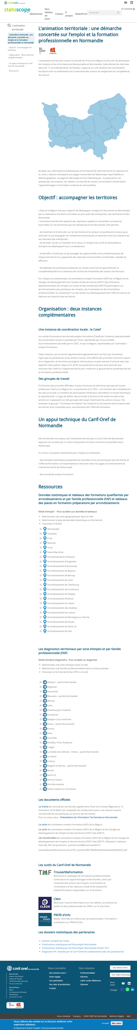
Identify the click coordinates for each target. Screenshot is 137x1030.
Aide (128, 1016)
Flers (47, 733)
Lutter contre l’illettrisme (90, 980)
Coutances (50, 715)
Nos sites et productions (59, 984)
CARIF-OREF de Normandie (95, 1016)
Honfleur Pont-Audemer (57, 742)
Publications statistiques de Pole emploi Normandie (69, 944)
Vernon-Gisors (52, 780)
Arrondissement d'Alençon (59, 557)
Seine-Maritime (53, 552)
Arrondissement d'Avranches (60, 566)
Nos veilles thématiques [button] (121, 974)
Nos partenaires (56, 980)
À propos (69, 14)
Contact (59, 13)
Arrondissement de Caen (58, 580)
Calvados (50, 534)
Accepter (105, 1024)
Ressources (14, 71)
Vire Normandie (53, 784)
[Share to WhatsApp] (127, 989)
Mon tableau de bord (49, 14)
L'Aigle (48, 747)
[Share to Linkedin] (132, 989)
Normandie (51, 529)
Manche (49, 543)
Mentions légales (117, 1016)
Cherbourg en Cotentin (57, 710)
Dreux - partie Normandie (58, 724)
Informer (84, 976)
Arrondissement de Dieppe (59, 594)
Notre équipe (54, 976)
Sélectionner (36, 13)
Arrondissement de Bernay (59, 575)
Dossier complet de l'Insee (55, 940)
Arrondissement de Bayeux (59, 571)
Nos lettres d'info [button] (120, 967)
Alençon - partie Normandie (59, 682)
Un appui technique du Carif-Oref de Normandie (20, 64)
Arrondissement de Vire (57, 631)
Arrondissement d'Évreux (58, 599)
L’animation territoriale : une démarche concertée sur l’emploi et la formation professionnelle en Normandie (21, 38)
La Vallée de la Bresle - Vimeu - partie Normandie (71, 752)
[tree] (84, 580)
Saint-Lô (49, 775)
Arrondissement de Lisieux (59, 612)
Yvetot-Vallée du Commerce (59, 789)
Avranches (50, 691)
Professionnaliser (87, 973)
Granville (50, 738)
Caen (47, 705)
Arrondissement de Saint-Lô (59, 626)
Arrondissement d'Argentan (59, 561)
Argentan (50, 687)
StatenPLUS (81, 13)
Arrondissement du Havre (58, 603)
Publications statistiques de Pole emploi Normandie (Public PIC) (75, 947)
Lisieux (49, 761)
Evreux (48, 729)
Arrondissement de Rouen (58, 622)
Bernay (49, 701)
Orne (47, 547)
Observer (84, 984)
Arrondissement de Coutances (61, 589)
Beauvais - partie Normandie (60, 696)
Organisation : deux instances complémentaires (21, 56)
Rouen (48, 770)
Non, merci (116, 1024)
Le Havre (49, 756)
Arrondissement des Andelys (60, 608)
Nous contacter (63, 1016)
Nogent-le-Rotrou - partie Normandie (64, 766)
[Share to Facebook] (122, 989)
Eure (47, 538)
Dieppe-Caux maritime (57, 719)
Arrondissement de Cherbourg (61, 585)
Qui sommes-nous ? (57, 973)
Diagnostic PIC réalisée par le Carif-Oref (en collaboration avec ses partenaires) (83, 951)
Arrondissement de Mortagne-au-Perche (66, 617)
